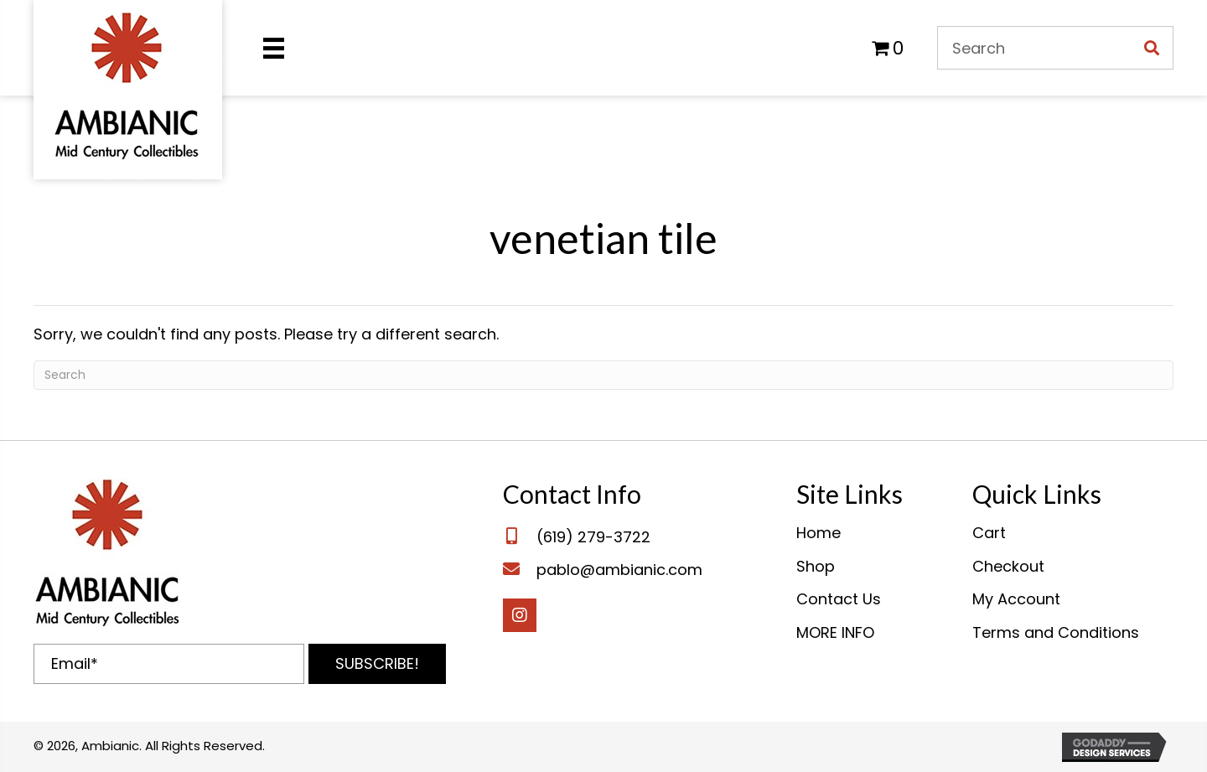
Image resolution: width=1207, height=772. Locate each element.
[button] (377, 664)
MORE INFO (835, 632)
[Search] (603, 375)
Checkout (1008, 566)
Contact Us (838, 598)
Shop (815, 566)
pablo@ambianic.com (619, 569)
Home (818, 532)
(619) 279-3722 (593, 536)
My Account (1016, 598)
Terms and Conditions (1055, 632)
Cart (989, 532)
